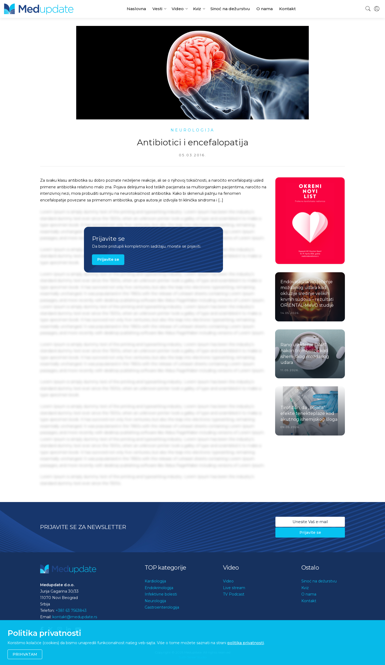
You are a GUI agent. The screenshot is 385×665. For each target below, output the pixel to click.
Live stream (234, 587)
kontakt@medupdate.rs (74, 617)
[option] (310, 220)
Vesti (157, 8)
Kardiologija (155, 581)
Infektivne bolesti (161, 594)
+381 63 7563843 (71, 610)
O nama (264, 8)
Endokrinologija (159, 587)
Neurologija (155, 600)
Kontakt (287, 8)
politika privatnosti (245, 642)
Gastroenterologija (162, 607)
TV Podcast (233, 594)
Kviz (197, 8)
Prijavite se (108, 259)
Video (178, 8)
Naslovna (136, 8)
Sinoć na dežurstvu (230, 8)
